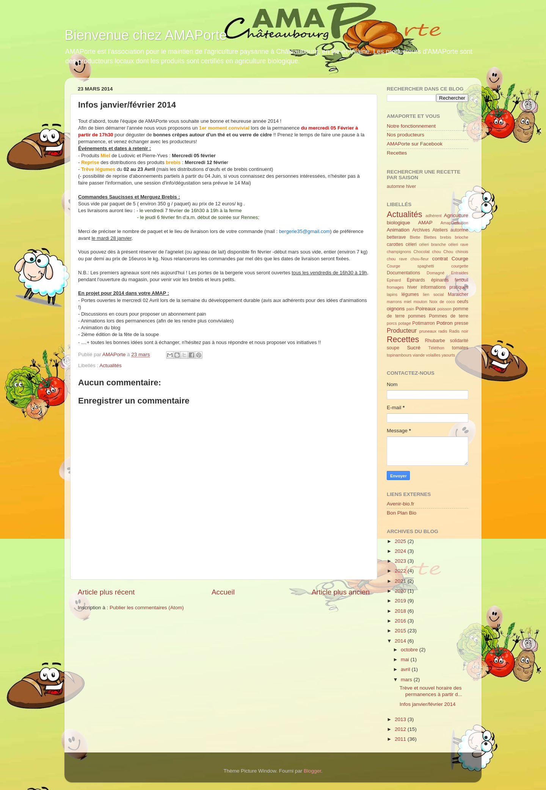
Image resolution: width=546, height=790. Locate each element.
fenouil (461, 280)
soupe (393, 347)
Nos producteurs (405, 135)
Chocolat (422, 251)
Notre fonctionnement (411, 126)
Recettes (397, 153)
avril (406, 669)
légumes (410, 294)
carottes (395, 244)
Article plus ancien (341, 592)
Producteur (402, 330)
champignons (399, 251)
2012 (401, 729)
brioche (461, 237)
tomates (460, 347)
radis (442, 331)
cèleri (411, 244)
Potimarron (423, 323)
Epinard (394, 280)
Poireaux (426, 308)
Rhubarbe (435, 340)
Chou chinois (455, 251)
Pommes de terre (448, 316)
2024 (401, 551)
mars (407, 679)
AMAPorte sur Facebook (414, 144)
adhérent (433, 215)
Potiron (444, 323)
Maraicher (458, 294)
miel (407, 301)
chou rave (397, 259)
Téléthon (436, 348)
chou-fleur (420, 259)
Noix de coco (442, 301)
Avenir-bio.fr (400, 504)
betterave (396, 237)
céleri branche (432, 244)
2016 (401, 621)
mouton (420, 301)
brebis (445, 237)
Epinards (416, 280)
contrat (440, 258)
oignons (396, 308)
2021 (401, 581)
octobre (410, 649)
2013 (401, 719)
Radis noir (458, 331)
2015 (401, 631)
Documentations (403, 272)
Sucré (413, 347)
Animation (398, 230)
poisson (445, 309)
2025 (401, 541)
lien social (433, 294)
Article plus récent (106, 592)
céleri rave (458, 244)
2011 (401, 739)
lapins (392, 294)
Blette (415, 237)
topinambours (399, 355)
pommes (417, 316)
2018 (401, 611)
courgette (459, 266)
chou (436, 251)
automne (396, 186)
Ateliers (440, 230)
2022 (401, 571)
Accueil (223, 592)
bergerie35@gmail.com (304, 231)
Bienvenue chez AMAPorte (145, 35)
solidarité (459, 340)
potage (404, 323)
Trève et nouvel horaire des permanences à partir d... (431, 691)
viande (419, 355)
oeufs (462, 301)
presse (461, 323)
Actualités (110, 365)
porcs (392, 323)
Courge (460, 258)
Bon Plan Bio (401, 513)
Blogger (312, 771)
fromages (395, 287)
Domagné (435, 273)
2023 (401, 561)
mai (406, 659)
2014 (401, 641)
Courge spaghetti (410, 266)
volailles (433, 355)
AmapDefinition (454, 223)
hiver (411, 186)
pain (410, 309)
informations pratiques (444, 287)
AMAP (425, 222)
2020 (401, 591)
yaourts (448, 355)
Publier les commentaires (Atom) (147, 607)
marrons (394, 301)
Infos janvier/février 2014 (428, 704)
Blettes (430, 237)
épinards (440, 280)
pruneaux (427, 331)
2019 (401, 601)
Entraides (459, 273)
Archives (421, 230)
